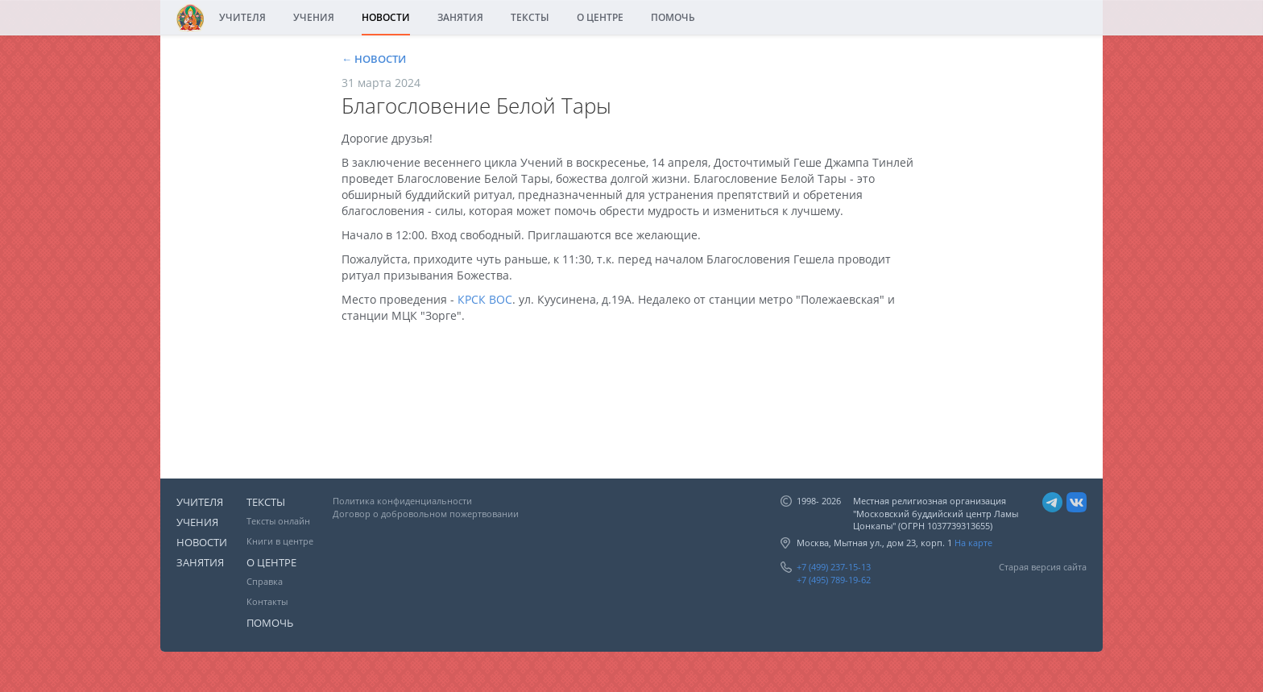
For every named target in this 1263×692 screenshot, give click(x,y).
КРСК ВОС (485, 299)
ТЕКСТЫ (530, 17)
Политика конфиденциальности (402, 501)
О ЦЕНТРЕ (600, 17)
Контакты (267, 601)
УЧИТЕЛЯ (242, 17)
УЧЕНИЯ (313, 17)
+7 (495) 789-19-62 (834, 580)
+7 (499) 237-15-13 (834, 567)
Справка (264, 581)
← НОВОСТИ (374, 59)
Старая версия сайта (1043, 567)
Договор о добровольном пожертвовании (426, 514)
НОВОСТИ (386, 17)
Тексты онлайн (278, 521)
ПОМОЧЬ (673, 17)
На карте (973, 543)
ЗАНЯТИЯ (460, 17)
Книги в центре (279, 541)
